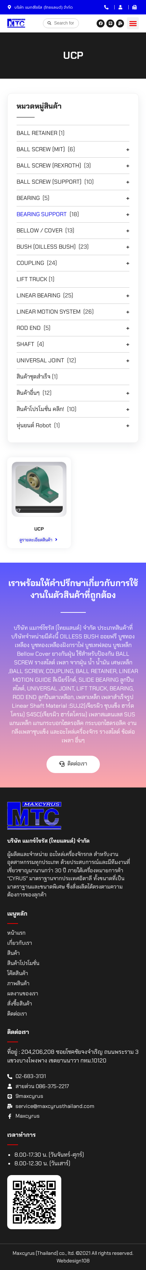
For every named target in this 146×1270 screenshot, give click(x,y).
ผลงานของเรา (22, 993)
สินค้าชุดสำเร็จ (33, 376)
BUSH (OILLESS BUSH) (46, 246)
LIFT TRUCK (32, 279)
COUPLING (30, 263)
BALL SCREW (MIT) (41, 149)
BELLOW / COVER (39, 230)
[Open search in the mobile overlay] (61, 23)
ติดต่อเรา (17, 1013)
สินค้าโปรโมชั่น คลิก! (40, 409)
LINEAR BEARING (38, 295)
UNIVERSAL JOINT (40, 360)
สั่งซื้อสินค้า (19, 1003)
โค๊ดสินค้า (17, 973)
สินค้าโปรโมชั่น (23, 963)
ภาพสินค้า (18, 983)
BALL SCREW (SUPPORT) (49, 182)
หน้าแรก (16, 933)
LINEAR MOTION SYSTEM (48, 311)
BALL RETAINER (37, 133)
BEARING (28, 198)
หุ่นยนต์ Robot (34, 425)
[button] (133, 23)
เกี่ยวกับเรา (19, 943)
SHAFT (25, 344)
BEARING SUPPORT (42, 214)
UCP (39, 529)
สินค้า (13, 953)
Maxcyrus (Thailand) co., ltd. (44, 1253)
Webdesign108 (73, 1260)
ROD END (29, 328)
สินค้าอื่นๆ (28, 393)
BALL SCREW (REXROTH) (49, 165)
